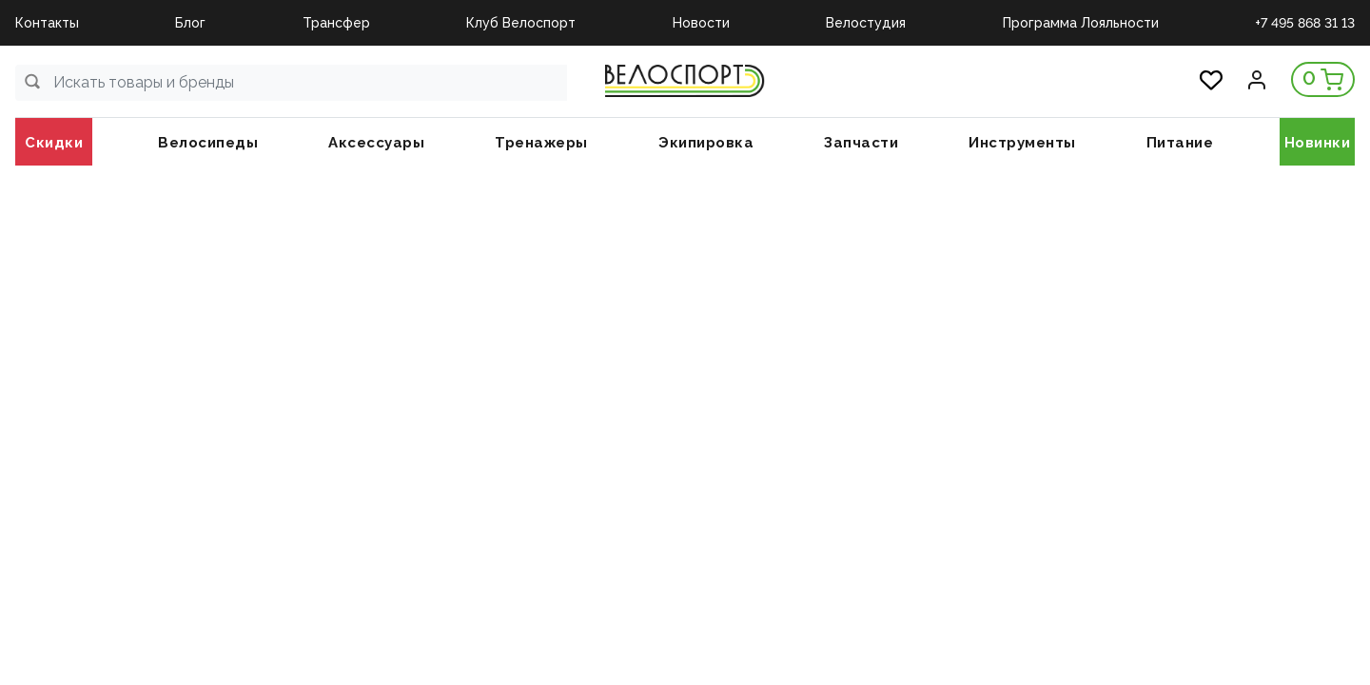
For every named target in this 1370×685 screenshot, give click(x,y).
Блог (190, 22)
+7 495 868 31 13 (1305, 22)
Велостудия (866, 22)
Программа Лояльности (1081, 22)
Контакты (47, 22)
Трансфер (336, 22)
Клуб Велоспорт (521, 22)
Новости (701, 22)
